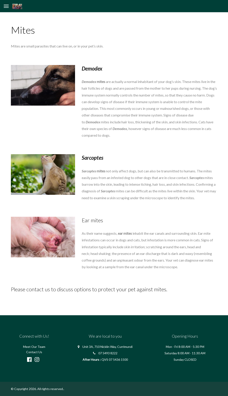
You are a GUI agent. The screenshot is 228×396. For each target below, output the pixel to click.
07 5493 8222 (107, 353)
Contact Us (34, 352)
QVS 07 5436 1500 (114, 359)
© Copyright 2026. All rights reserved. (37, 389)
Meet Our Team (34, 347)
